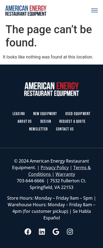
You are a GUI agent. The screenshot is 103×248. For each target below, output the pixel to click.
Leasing (19, 113)
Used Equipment (78, 113)
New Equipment (45, 113)
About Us (25, 121)
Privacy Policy (55, 168)
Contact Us (65, 129)
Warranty (65, 174)
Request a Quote (72, 121)
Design (45, 121)
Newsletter (38, 129)
